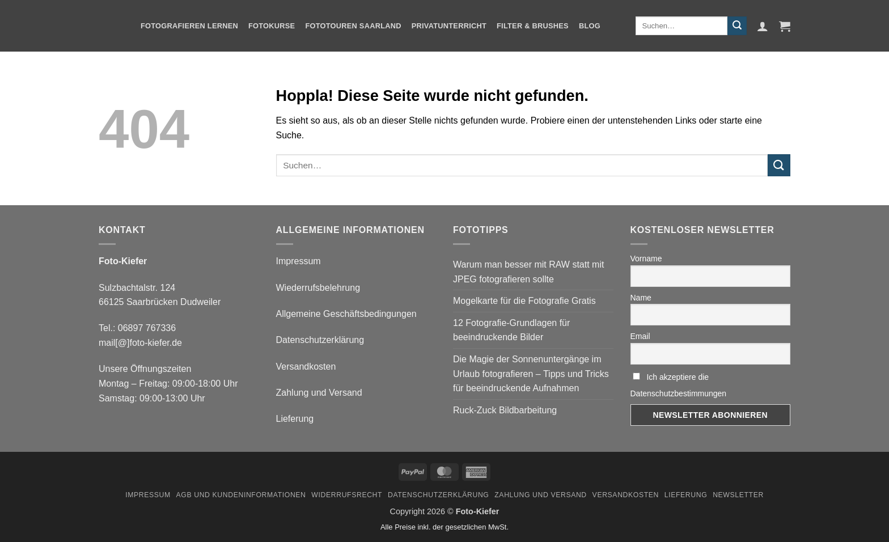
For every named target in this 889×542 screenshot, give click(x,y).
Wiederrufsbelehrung (318, 288)
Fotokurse (271, 26)
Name (640, 297)
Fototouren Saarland (353, 26)
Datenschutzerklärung (320, 340)
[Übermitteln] (737, 26)
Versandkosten (306, 366)
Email (640, 336)
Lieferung (295, 419)
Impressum (298, 261)
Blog (589, 26)
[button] (762, 26)
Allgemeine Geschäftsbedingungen (346, 314)
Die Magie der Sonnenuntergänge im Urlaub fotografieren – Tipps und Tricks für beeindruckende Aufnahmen (531, 373)
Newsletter (738, 495)
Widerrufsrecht (346, 495)
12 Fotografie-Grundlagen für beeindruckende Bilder (511, 330)
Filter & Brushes (533, 26)
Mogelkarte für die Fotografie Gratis (524, 301)
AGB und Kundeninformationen (241, 495)
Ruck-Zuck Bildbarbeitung (505, 410)
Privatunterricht (449, 26)
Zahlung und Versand (319, 392)
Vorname (646, 258)
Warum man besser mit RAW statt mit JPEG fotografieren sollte (528, 272)
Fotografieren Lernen (189, 26)
